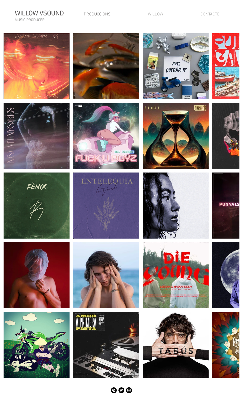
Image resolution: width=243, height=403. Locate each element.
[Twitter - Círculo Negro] (121, 390)
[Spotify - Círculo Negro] (114, 390)
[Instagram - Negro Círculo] (129, 390)
